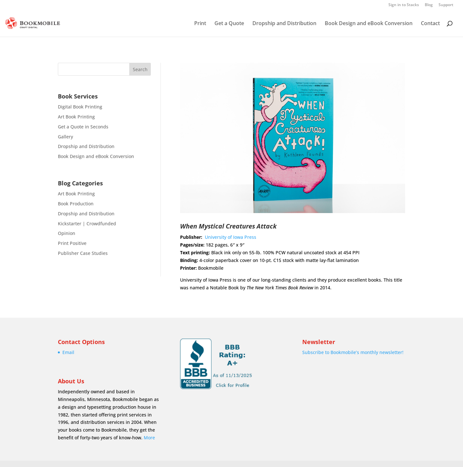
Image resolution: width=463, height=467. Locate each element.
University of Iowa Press (230, 237)
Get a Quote (229, 24)
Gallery (65, 137)
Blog (429, 5)
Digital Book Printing (80, 107)
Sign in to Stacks (403, 5)
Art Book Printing (76, 117)
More (149, 437)
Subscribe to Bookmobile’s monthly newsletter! (353, 352)
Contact (430, 24)
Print (200, 24)
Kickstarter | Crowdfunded (87, 223)
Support (446, 5)
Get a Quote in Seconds (83, 127)
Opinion (66, 233)
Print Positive (72, 243)
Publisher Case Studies (83, 253)
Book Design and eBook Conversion (369, 24)
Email (68, 352)
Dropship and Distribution (284, 24)
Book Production (76, 204)
